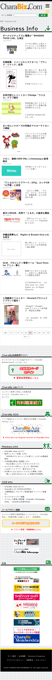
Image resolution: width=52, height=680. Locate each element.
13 (39, 332)
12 (35, 332)
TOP (1, 21)
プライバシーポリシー (15, 660)
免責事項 (29, 660)
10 (26, 332)
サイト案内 (12, 656)
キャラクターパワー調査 (15, 497)
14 (44, 332)
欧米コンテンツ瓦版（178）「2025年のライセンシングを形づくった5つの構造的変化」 (26, 456)
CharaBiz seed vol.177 (14, 451)
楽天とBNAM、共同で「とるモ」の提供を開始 (26, 213)
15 (48, 332)
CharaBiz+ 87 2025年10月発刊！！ (19, 489)
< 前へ (5, 332)
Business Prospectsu (36, 656)
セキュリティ (41, 660)
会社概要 (22, 656)
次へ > (26, 336)
